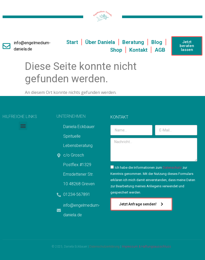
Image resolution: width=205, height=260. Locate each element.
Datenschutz (172, 167)
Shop (116, 50)
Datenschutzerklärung (104, 246)
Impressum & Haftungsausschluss (146, 246)
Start (72, 42)
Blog (156, 42)
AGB (160, 50)
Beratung (133, 42)
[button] (23, 126)
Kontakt (138, 50)
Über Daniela (100, 42)
